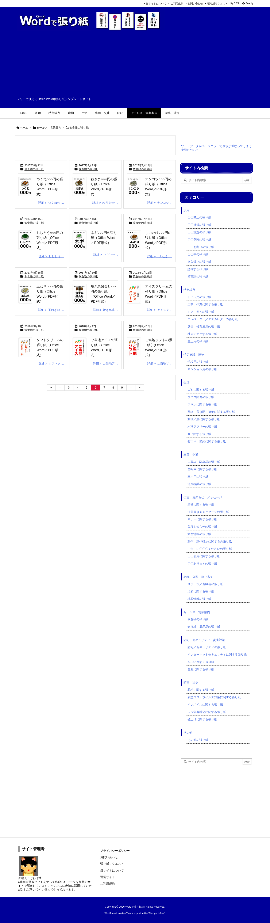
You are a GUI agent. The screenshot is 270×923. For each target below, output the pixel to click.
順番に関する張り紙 (201, 504)
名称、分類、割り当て (198, 577)
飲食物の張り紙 (34, 169)
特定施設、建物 (194, 354)
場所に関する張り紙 (201, 591)
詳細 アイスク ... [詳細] (159, 310)
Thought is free (156, 913)
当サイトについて (156, 3)
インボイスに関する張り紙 (205, 704)
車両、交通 (191, 454)
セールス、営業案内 (48, 127)
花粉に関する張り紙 (201, 689)
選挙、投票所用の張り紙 (204, 326)
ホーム (24, 127)
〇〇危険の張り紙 (199, 239)
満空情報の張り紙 (199, 534)
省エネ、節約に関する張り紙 (207, 441)
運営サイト (107, 877)
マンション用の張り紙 (202, 369)
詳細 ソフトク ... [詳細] (51, 363)
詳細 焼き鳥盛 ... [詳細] (105, 310)
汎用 (186, 210)
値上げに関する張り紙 (202, 719)
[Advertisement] (135, 65)
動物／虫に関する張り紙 (204, 419)
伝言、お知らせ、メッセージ (203, 497)
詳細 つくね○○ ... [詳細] (51, 202)
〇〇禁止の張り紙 (199, 217)
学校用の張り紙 (198, 361)
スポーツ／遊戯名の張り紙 (205, 584)
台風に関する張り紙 (201, 669)
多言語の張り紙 (198, 276)
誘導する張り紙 (198, 269)
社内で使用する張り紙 (202, 334)
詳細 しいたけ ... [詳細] (159, 256)
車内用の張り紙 (198, 476)
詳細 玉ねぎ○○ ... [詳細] (51, 310)
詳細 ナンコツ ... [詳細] (159, 202)
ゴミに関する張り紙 (201, 389)
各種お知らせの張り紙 (202, 526)
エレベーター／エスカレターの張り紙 (213, 319)
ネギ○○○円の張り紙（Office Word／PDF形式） (104, 238)
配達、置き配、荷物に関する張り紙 (211, 411)
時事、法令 (191, 682)
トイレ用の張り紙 (199, 297)
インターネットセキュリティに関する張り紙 (217, 654)
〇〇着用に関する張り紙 (204, 556)
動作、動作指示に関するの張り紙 (210, 541)
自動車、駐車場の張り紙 (204, 462)
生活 (186, 382)
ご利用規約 (177, 3)
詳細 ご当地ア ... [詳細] (105, 363)
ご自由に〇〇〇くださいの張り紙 (210, 548)
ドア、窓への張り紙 (201, 311)
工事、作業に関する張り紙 (205, 304)
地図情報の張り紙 (199, 598)
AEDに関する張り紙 (201, 662)
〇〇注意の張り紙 (199, 232)
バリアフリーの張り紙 (202, 426)
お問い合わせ (195, 3)
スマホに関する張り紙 (202, 404)
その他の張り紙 (198, 739)
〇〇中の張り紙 (198, 254)
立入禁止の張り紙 (199, 261)
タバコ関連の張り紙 (201, 397)
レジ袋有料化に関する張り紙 (207, 712)
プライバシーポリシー (115, 850)
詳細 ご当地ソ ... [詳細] (159, 363)
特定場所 (189, 289)
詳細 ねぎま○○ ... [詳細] (105, 202)
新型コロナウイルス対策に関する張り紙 (214, 697)
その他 (188, 732)
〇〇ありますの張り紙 (202, 563)
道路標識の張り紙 (199, 484)
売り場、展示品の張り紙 (204, 626)
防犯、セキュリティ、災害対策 (204, 640)
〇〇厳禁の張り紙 (199, 224)
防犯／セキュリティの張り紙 (207, 647)
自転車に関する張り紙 (202, 469)
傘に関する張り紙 (199, 434)
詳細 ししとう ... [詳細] (51, 256)
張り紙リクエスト (217, 3)
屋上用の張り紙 (198, 341)
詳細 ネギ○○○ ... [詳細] (105, 254)
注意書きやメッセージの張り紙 (208, 512)
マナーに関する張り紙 (202, 519)
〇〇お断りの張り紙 (201, 247)
